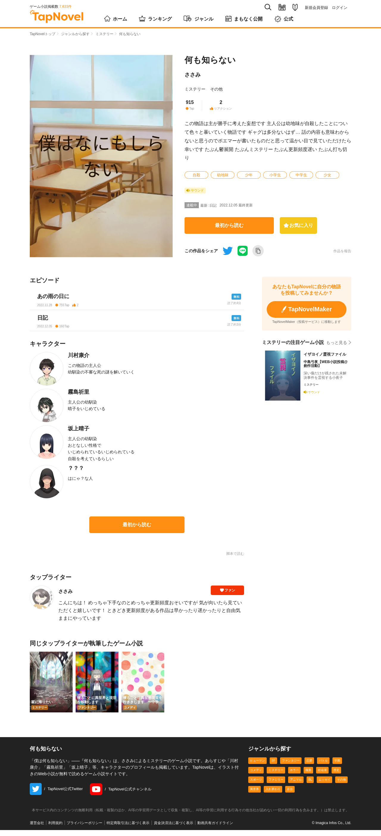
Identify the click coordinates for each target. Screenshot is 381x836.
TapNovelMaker (306, 308)
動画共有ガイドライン (215, 829)
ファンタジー (291, 766)
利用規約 (55, 829)
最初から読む (229, 225)
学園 (337, 766)
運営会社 (37, 829)
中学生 (301, 175)
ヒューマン (257, 766)
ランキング (155, 18)
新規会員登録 (316, 8)
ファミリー (275, 785)
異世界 (254, 795)
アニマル (296, 785)
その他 (216, 89)
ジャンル (198, 18)
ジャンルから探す (75, 34)
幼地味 (223, 175)
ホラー (294, 776)
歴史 (336, 776)
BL (310, 785)
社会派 (322, 776)
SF (273, 766)
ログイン (339, 8)
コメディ (256, 776)
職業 (308, 776)
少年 (249, 175)
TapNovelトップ (42, 34)
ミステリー (104, 34)
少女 (327, 175)
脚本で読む (235, 560)
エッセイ (324, 785)
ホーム (115, 18)
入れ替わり (273, 795)
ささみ (193, 75)
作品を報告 (342, 251)
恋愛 (309, 766)
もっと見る (338, 340)
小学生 (275, 175)
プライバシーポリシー (84, 829)
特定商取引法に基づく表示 (128, 829)
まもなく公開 (244, 18)
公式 (283, 18)
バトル (323, 766)
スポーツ (256, 785)
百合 (290, 795)
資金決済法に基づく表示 (173, 829)
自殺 (196, 175)
